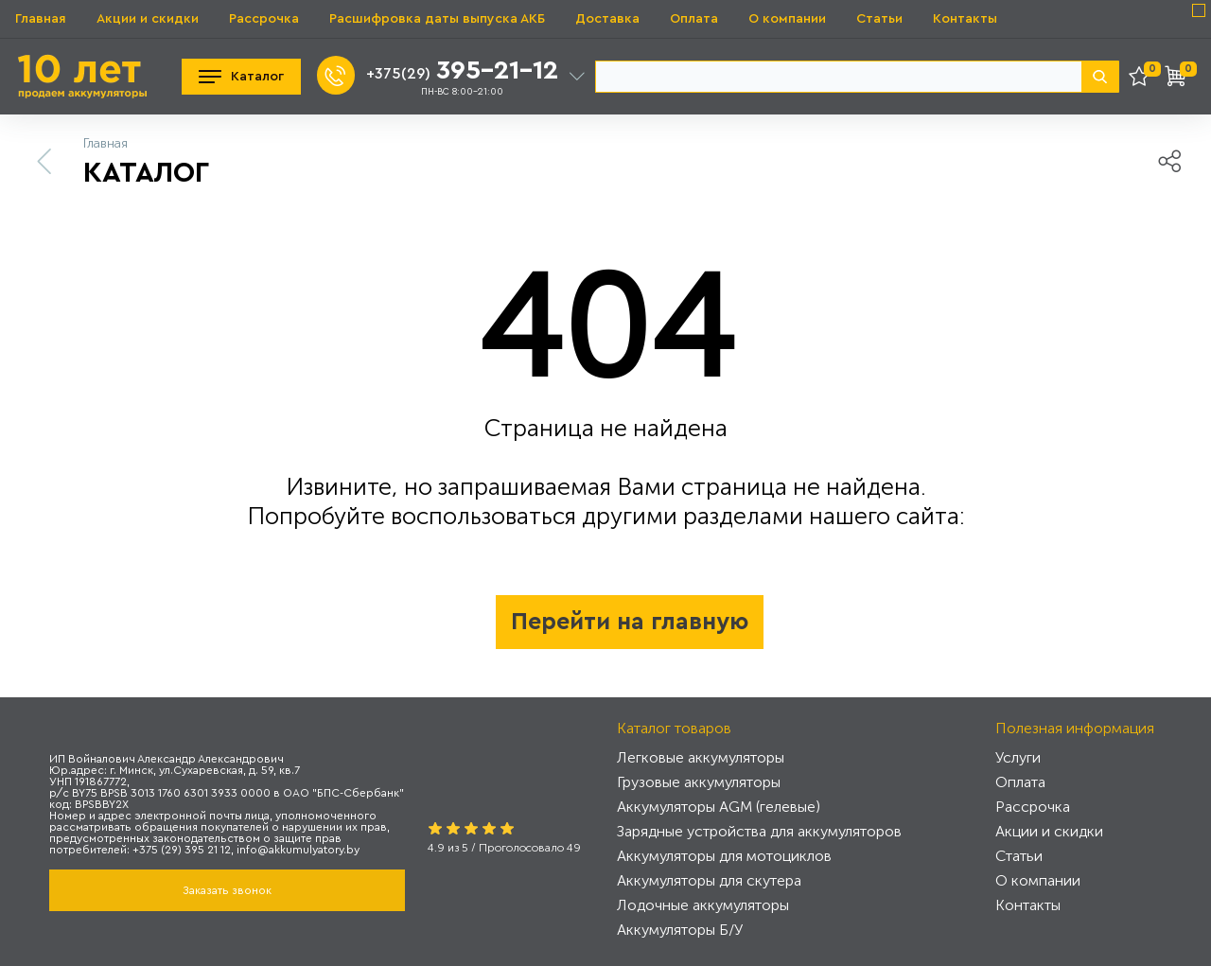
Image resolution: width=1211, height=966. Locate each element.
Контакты (965, 19)
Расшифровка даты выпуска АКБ (437, 19)
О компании (787, 19)
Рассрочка (264, 19)
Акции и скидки (148, 19)
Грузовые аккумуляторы (699, 782)
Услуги (1018, 757)
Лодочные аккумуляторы (703, 905)
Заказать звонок (227, 890)
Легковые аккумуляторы (700, 757)
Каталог (241, 76)
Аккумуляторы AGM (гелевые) (718, 807)
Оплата (694, 19)
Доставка (607, 19)
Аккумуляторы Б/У (680, 930)
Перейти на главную (629, 622)
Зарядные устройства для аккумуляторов (759, 831)
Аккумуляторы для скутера (709, 880)
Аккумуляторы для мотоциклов (724, 856)
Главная (40, 19)
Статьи (879, 19)
